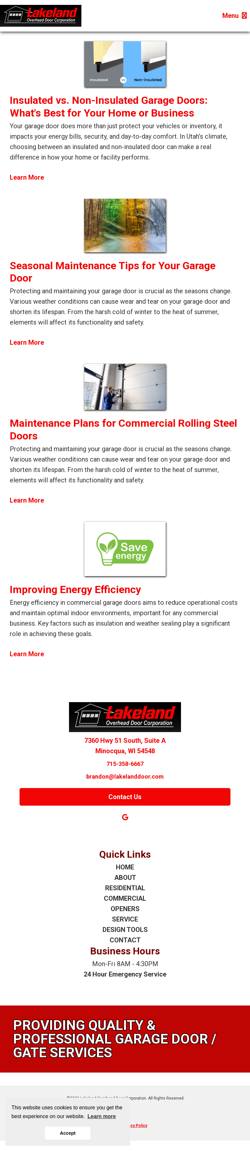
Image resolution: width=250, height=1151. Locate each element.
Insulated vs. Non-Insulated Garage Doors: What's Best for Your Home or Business (109, 106)
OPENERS (125, 909)
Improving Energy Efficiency (75, 589)
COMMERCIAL (125, 898)
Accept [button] (68, 1133)
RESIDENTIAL (125, 888)
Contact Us (125, 797)
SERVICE (125, 919)
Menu (234, 16)
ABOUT (125, 877)
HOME (125, 867)
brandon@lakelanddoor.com (125, 776)
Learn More (27, 177)
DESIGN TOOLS (125, 930)
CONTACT (125, 940)
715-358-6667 (125, 763)
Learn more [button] (102, 1116)
